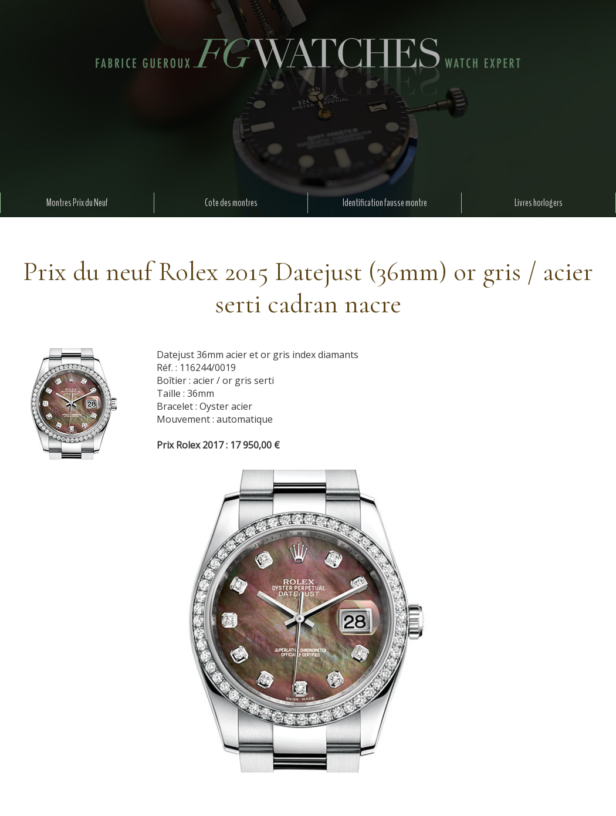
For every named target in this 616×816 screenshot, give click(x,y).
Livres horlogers (539, 203)
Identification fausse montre (385, 203)
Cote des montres (231, 203)
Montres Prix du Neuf (77, 203)
